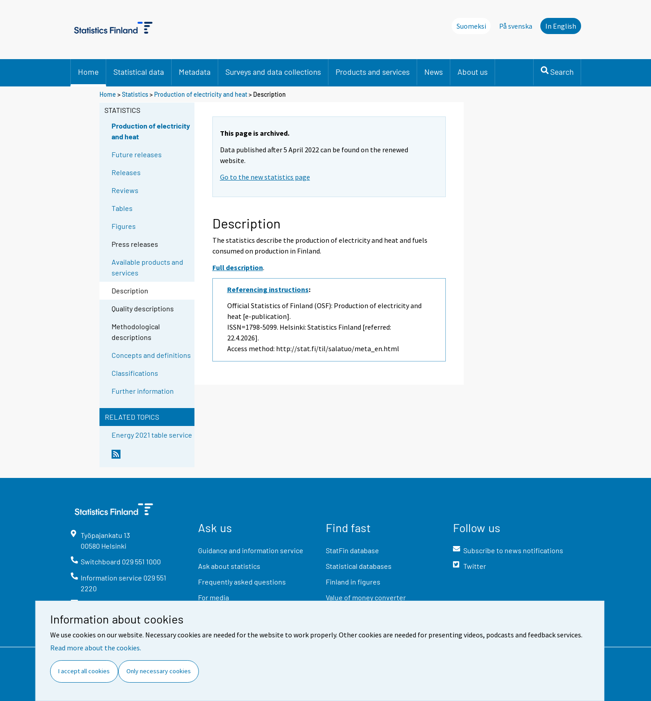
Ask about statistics (229, 566)
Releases (126, 172)
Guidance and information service (250, 550)
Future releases (137, 154)
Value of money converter (366, 597)
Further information (143, 391)
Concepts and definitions (151, 355)
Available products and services (147, 267)
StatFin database (352, 550)
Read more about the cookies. (95, 647)
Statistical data (138, 72)
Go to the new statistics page (265, 176)
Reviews (125, 190)
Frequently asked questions (242, 581)
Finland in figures (353, 581)
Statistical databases (359, 566)
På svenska (515, 26)
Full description (237, 267)
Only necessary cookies (158, 671)
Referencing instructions (268, 289)
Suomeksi (471, 26)
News (433, 72)
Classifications (135, 373)
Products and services (373, 72)
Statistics (135, 94)
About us (472, 72)
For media (213, 597)
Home (88, 72)
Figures (124, 226)
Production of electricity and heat (200, 94)
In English (560, 26)
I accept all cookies (84, 671)
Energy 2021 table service (152, 434)
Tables (122, 208)
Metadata (195, 72)
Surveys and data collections (273, 72)
